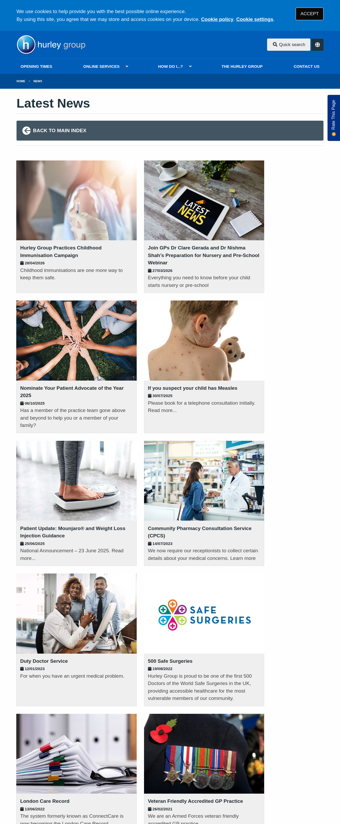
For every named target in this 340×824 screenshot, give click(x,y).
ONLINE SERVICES (101, 66)
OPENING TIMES (36, 66)
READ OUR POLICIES (149, 724)
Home (21, 81)
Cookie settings (254, 19)
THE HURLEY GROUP (242, 66)
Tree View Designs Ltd (44, 803)
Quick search (288, 44)
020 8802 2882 (59, 746)
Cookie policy (217, 19)
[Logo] (51, 45)
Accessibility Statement (135, 786)
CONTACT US (306, 66)
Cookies (236, 786)
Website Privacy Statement (193, 786)
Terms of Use (63, 786)
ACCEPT (310, 13)
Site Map (259, 786)
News (38, 81)
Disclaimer (93, 786)
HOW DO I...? (170, 66)
